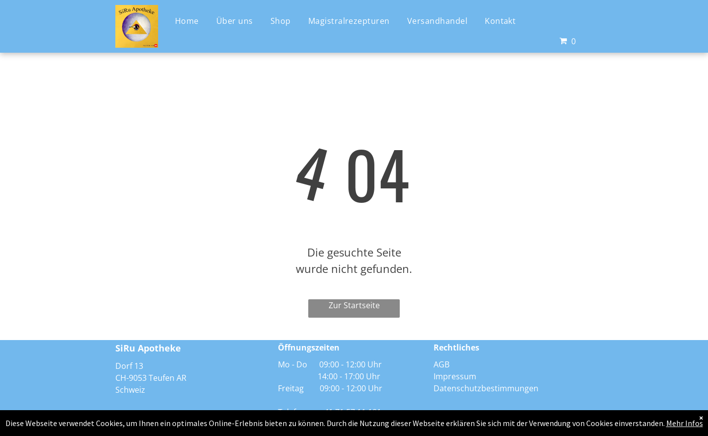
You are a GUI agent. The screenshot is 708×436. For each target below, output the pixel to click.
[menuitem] (190, 20)
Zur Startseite (354, 305)
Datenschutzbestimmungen (486, 388)
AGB (441, 364)
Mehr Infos (684, 423)
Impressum (455, 376)
